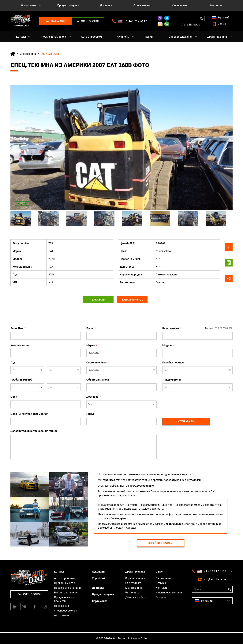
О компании (28, 5)
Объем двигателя (97, 379)
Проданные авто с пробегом (65, 599)
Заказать (98, 299)
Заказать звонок (88, 21)
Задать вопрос (132, 299)
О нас (159, 571)
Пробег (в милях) (21, 379)
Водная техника (135, 578)
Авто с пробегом (91, 36)
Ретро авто (132, 592)
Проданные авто (64, 583)
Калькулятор (180, 5)
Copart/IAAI (99, 578)
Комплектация (19, 345)
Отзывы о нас (142, 5)
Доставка (106, 5)
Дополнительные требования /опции (34, 430)
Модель (168, 345)
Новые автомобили (53, 36)
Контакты (215, 5)
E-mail (91, 328)
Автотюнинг (61, 615)
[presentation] (191, 402)
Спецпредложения (181, 36)
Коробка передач (173, 362)
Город (90, 413)
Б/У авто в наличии (66, 592)
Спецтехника (28, 53)
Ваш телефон (197, 328)
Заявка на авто (55, 21)
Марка (91, 345)
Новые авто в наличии (68, 587)
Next (225, 147)
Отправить (186, 421)
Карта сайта (99, 601)
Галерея (161, 597)
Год (12, 362)
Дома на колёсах (136, 597)
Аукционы (123, 36)
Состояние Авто (97, 362)
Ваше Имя (18, 328)
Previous (18, 147)
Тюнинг (149, 36)
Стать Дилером (190, 24)
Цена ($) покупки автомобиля (29, 413)
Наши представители (169, 592)
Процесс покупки (68, 5)
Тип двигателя (171, 379)
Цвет (13, 396)
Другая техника (217, 36)
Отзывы (161, 583)
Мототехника (133, 587)
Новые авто (61, 605)
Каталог (21, 36)
